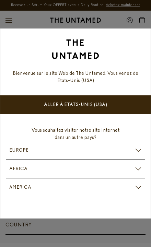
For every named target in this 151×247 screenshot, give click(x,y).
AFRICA (18, 169)
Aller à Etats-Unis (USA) (75, 104)
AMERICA (20, 187)
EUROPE (18, 150)
